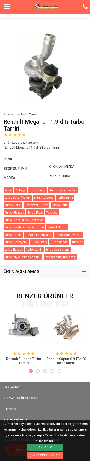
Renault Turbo (57, 227)
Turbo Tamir (65, 197)
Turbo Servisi (59, 242)
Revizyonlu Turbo (36, 205)
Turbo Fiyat (35, 212)
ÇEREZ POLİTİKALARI (45, 455)
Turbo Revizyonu (16, 242)
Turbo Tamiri (37, 190)
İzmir (8, 190)
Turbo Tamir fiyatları (63, 190)
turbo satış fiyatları (17, 197)
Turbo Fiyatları (14, 212)
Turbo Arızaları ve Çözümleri (24, 220)
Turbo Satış (39, 242)
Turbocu (52, 212)
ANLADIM (45, 447)
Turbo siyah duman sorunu (23, 257)
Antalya (20, 190)
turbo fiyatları (14, 249)
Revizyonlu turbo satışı (60, 257)
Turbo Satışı (13, 205)
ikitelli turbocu (44, 197)
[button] (30, 371)
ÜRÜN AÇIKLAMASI (22, 271)
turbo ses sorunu (58, 249)
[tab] (45, 271)
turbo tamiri (34, 249)
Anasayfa (10, 114)
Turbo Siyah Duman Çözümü (24, 227)
